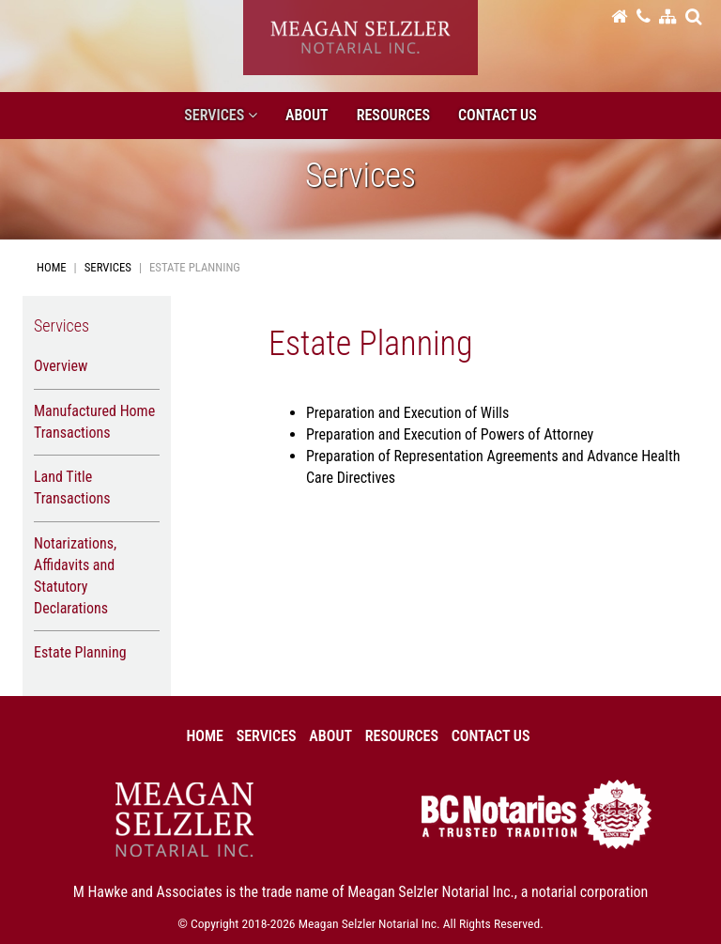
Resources (393, 115)
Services (107, 267)
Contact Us (497, 115)
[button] (693, 15)
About (307, 115)
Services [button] (220, 115)
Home (52, 267)
